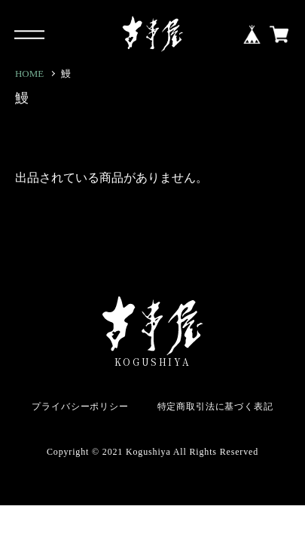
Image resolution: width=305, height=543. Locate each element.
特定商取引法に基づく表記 (215, 406)
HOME (29, 73)
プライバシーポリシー (80, 406)
